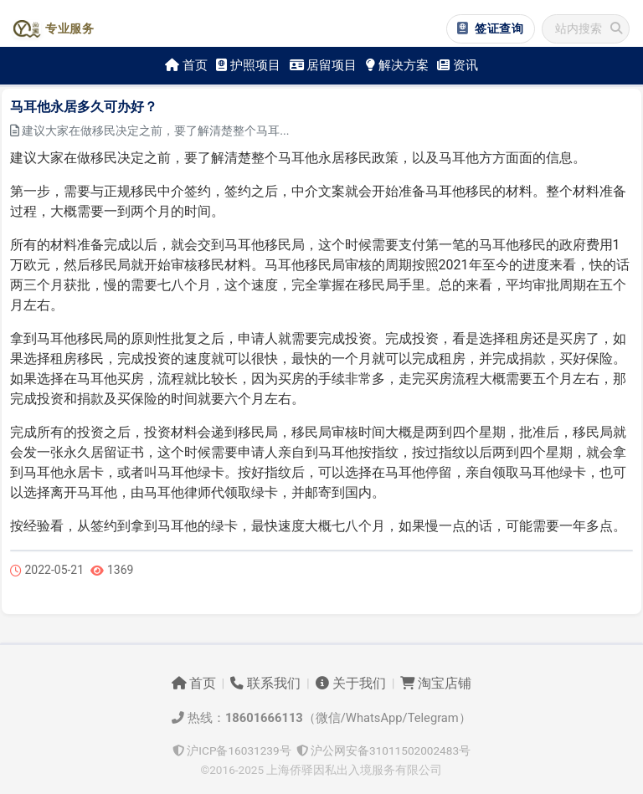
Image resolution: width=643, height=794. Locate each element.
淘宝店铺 (435, 683)
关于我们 (351, 683)
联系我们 (265, 683)
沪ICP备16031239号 (231, 750)
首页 (186, 65)
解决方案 (397, 65)
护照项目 (248, 65)
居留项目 (324, 65)
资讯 (457, 65)
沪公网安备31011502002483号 (383, 750)
